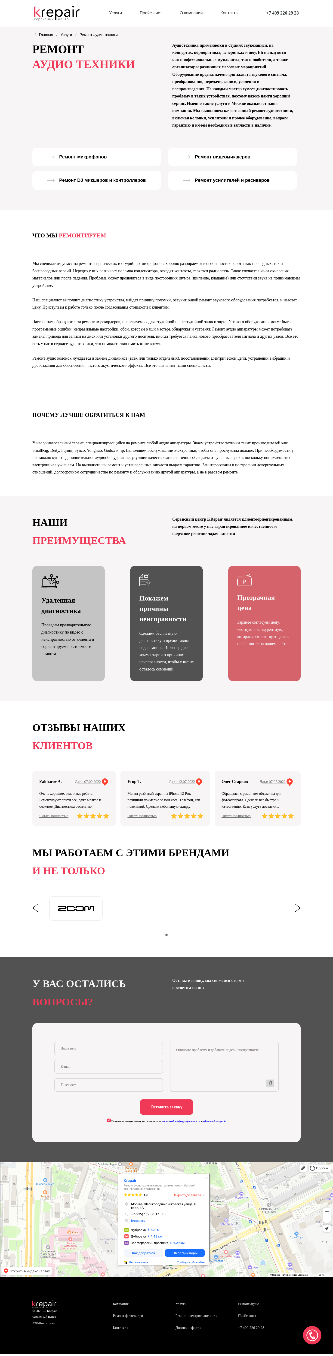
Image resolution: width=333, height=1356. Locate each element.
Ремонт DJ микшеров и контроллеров (102, 180)
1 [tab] (166, 935)
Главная (46, 35)
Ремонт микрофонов (83, 156)
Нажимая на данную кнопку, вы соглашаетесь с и (166, 1123)
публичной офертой (213, 1123)
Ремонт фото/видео (128, 1317)
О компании (191, 13)
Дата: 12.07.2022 (182, 782)
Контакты (229, 13)
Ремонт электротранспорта (197, 1317)
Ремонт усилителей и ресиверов (232, 180)
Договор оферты (188, 1329)
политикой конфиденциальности (181, 1123)
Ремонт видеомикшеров (222, 156)
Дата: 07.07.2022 (273, 782)
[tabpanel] (76, 908)
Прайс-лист (151, 13)
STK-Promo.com (43, 1325)
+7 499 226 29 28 (282, 12)
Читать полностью (53, 816)
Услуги (115, 13)
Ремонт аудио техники (99, 35)
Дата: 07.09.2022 (88, 782)
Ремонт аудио (248, 1305)
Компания (121, 1305)
